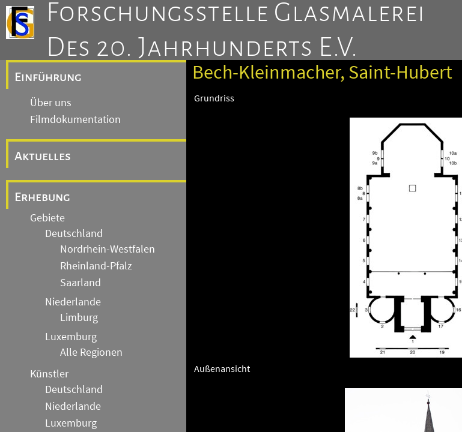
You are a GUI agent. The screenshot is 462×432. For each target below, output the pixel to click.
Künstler (49, 373)
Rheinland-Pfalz (96, 265)
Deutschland (74, 233)
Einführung (48, 76)
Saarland (80, 282)
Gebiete (47, 217)
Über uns (50, 102)
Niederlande (73, 301)
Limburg (79, 317)
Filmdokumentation (75, 119)
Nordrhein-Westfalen (107, 249)
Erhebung (42, 196)
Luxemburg (71, 336)
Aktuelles (42, 156)
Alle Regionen (91, 352)
